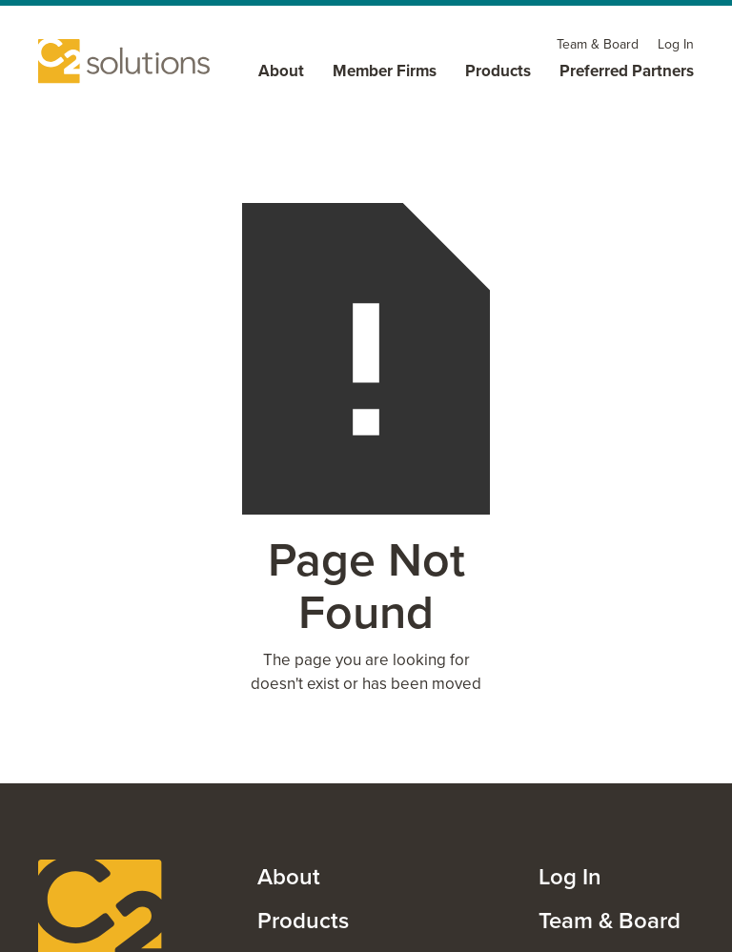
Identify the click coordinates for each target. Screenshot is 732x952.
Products (303, 920)
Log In (570, 877)
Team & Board (610, 920)
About (288, 877)
